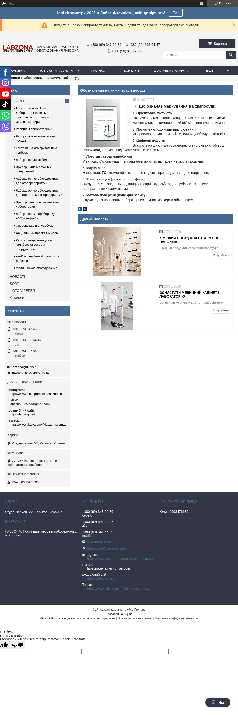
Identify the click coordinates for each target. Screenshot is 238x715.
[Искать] (231, 55)
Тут (175, 13)
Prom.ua (139, 609)
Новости (13, 78)
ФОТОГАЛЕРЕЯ (22, 291)
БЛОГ (14, 284)
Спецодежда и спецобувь (34, 225)
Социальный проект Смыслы (37, 233)
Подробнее (221, 255)
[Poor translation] (18, 645)
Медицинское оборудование (36, 268)
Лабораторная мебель (32, 160)
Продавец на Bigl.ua (119, 614)
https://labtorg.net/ (22, 414)
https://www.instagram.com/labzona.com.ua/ (38, 394)
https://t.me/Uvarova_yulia (30, 372)
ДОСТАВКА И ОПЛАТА (170, 70)
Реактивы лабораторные (34, 129)
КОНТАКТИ (132, 70)
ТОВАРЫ (17, 101)
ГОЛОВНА (17, 70)
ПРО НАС (98, 70)
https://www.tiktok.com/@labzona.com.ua (38, 424)
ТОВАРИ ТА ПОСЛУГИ (56, 70)
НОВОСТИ (18, 277)
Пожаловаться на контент (135, 618)
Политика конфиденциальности (176, 618)
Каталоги (17, 298)
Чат (217, 702)
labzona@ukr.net (24, 367)
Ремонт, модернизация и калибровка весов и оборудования (34, 244)
